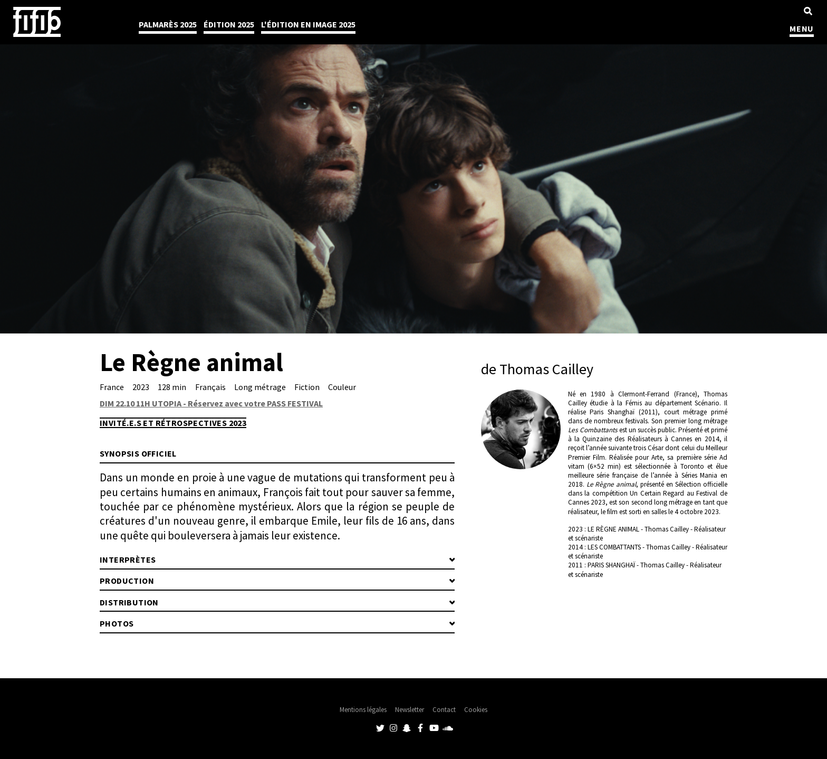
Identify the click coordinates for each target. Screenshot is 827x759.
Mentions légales (363, 709)
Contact (444, 709)
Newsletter (409, 709)
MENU (802, 28)
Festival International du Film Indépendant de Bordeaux (37, 22)
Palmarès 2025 (168, 24)
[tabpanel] (413, 167)
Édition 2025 (229, 24)
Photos (116, 623)
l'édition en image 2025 (308, 24)
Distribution (129, 602)
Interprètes (128, 559)
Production (127, 580)
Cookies (475, 709)
